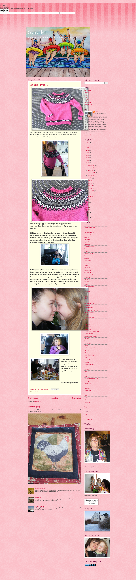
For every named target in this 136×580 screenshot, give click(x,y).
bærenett (86, 256)
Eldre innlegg (76, 398)
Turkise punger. (88, 381)
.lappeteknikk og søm (89, 227)
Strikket (37, 392)
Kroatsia (86, 300)
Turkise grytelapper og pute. (91, 378)
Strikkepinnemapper (89, 364)
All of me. (86, 237)
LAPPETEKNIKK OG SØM (91, 310)
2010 (87, 217)
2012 (87, 212)
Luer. (85, 322)
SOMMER (87, 359)
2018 (87, 163)
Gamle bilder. (87, 102)
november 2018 (92, 167)
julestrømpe (87, 291)
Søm (85, 95)
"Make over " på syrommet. (91, 234)
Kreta (85, 296)
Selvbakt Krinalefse (40, 506)
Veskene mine (87, 390)
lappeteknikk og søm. (89, 312)
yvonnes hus (87, 402)
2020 (87, 158)
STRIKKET (87, 92)
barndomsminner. (88, 249)
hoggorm (86, 284)
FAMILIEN (87, 267)
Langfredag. (87, 305)
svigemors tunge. (88, 374)
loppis (85, 319)
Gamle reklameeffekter (89, 275)
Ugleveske (87, 388)
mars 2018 (90, 188)
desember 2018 (91, 165)
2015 (87, 204)
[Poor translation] (6, 10)
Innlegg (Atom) (38, 401)
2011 (87, 215)
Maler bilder (87, 324)
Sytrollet (37, 32)
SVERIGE (87, 371)
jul (85, 289)
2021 (87, 155)
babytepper (87, 244)
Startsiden (54, 398)
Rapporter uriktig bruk (91, 407)
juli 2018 (90, 178)
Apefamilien (87, 239)
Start (85, 97)
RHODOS (86, 350)
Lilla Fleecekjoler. (88, 315)
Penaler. (86, 341)
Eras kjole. (87, 263)
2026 (87, 142)
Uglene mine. (87, 383)
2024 (87, 147)
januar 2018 (91, 196)
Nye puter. (86, 338)
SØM (85, 376)
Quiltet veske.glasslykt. (90, 348)
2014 (87, 207)
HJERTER (87, 282)
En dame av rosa (39, 84)
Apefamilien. (87, 241)
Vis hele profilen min (89, 135)
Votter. (86, 397)
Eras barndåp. (87, 260)
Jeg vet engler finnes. (89, 286)
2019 (87, 160)
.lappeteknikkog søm (89, 232)
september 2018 (92, 173)
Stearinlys (86, 362)
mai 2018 (90, 183)
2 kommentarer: (44, 389)
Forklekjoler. (87, 270)
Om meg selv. (87, 90)
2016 (87, 202)
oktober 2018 (91, 170)
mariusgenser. (87, 326)
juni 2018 (90, 180)
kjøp (85, 293)
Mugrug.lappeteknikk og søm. (91, 331)
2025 (87, 145)
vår (85, 400)
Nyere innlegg (33, 398)
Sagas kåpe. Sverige (89, 355)
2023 (87, 150)
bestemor (86, 251)
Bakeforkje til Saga (89, 246)
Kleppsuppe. (38, 497)
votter (85, 395)
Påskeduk (86, 345)
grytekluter (87, 277)
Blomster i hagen (88, 253)
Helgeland (86, 100)
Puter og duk (87, 343)
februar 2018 (91, 190)
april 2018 (90, 185)
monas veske (87, 329)
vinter (85, 392)
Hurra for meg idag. (34, 406)
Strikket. (86, 369)
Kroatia (86, 298)
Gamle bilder (87, 272)
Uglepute (86, 385)
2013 (87, 210)
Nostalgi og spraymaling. (90, 336)
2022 (87, 152)
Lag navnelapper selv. (40, 488)
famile (86, 265)
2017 (87, 199)
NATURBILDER (88, 333)
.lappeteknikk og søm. (89, 230)
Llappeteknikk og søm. (89, 317)
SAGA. (86, 352)
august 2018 (91, 175)
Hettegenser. (87, 279)
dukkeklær (87, 258)
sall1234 (97, 112)
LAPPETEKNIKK (88, 104)
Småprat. (86, 357)
